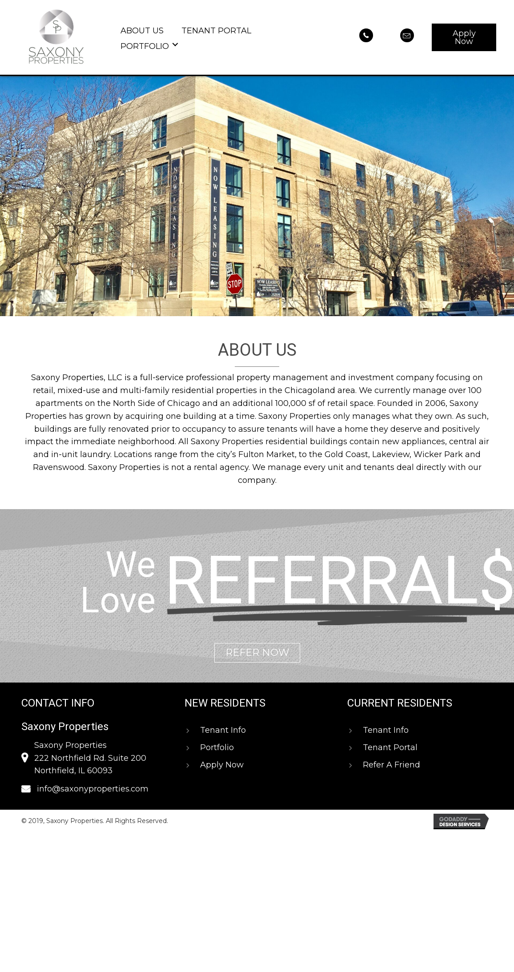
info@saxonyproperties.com (93, 789)
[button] (464, 37)
